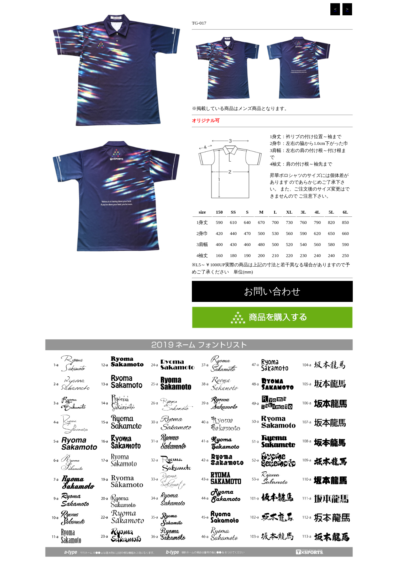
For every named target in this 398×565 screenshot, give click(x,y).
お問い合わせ (272, 291)
